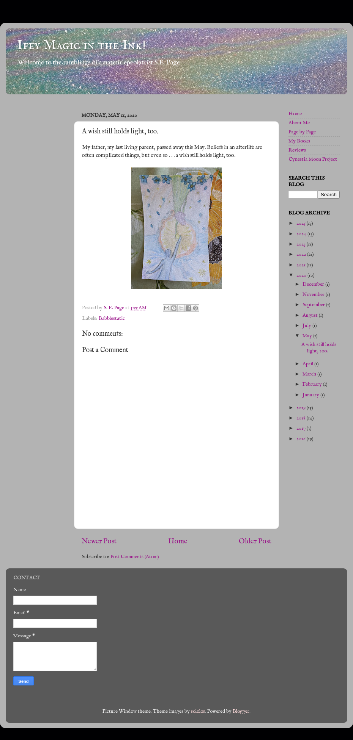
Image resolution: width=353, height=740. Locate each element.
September (314, 305)
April (308, 364)
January (311, 395)
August (311, 315)
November (314, 294)
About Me (299, 123)
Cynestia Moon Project (312, 159)
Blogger (241, 711)
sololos (198, 711)
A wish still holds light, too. (318, 347)
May (308, 336)
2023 (301, 244)
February (313, 384)
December (314, 284)
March (310, 374)
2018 (301, 418)
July (307, 325)
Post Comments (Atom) (134, 557)
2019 (301, 408)
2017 (301, 428)
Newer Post (99, 541)
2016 (301, 439)
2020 (301, 275)
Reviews (297, 150)
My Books (299, 141)
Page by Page (302, 132)
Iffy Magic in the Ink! (81, 45)
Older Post (255, 541)
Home (178, 541)
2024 (301, 234)
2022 (301, 254)
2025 (301, 223)
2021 (301, 265)
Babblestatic (112, 318)
